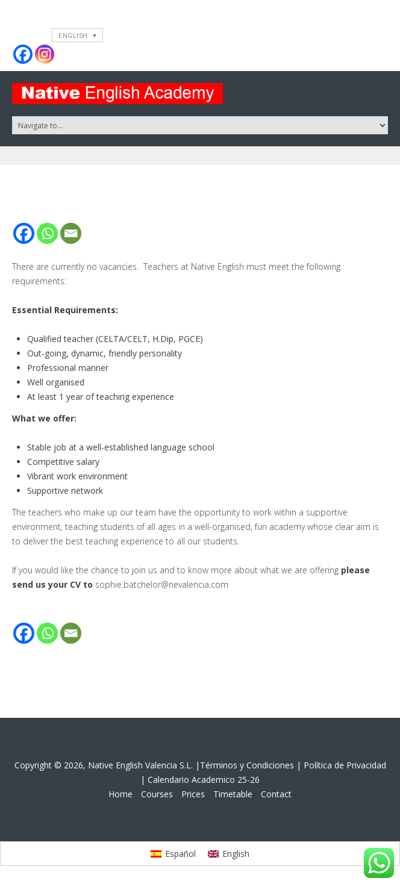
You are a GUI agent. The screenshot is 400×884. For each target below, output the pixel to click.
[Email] (70, 233)
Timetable (232, 794)
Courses (157, 794)
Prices (193, 794)
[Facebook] (23, 233)
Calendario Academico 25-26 (204, 779)
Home (120, 794)
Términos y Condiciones (247, 765)
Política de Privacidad (345, 765)
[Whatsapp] (47, 233)
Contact (276, 794)
